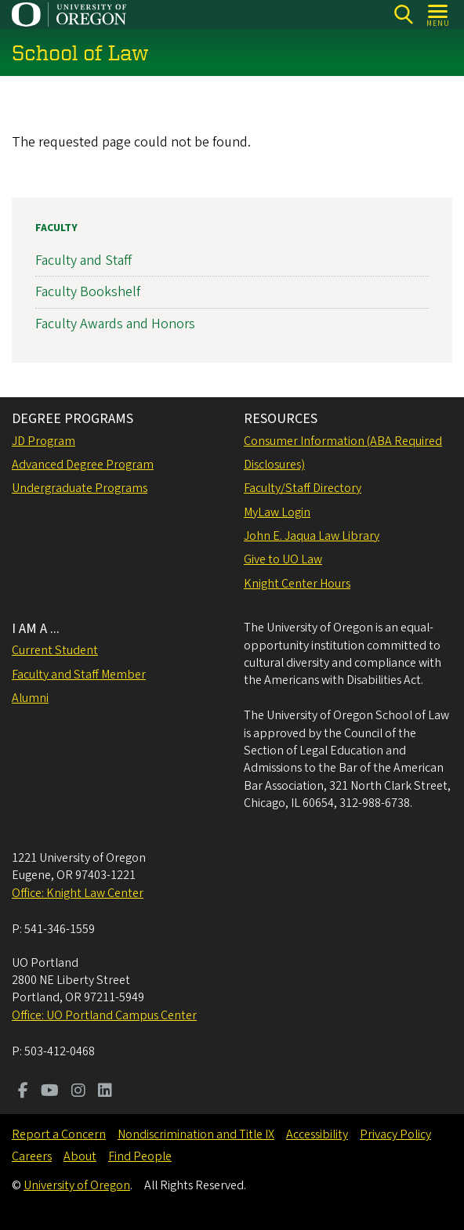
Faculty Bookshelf (87, 292)
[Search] (403, 14)
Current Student (55, 650)
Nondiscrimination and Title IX (196, 1134)
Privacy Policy (395, 1134)
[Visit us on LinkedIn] (105, 1092)
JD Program (43, 441)
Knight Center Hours (297, 583)
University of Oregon (77, 1185)
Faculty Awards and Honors (115, 323)
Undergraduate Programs (79, 488)
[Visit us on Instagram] (78, 1092)
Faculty (56, 228)
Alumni (30, 698)
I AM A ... (36, 629)
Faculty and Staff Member (79, 674)
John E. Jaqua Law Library (311, 535)
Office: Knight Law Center (77, 893)
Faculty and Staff (83, 260)
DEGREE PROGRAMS (72, 419)
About (79, 1156)
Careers (32, 1156)
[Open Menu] (438, 14)
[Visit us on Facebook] (23, 1092)
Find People (140, 1156)
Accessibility (317, 1134)
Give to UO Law (283, 559)
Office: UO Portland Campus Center (104, 1015)
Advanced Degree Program (83, 464)
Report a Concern (59, 1134)
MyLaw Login (277, 512)
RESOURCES (280, 419)
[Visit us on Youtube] (49, 1092)
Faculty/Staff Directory (302, 488)
